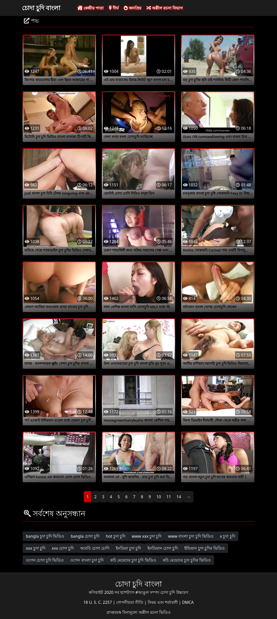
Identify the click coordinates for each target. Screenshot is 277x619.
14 (178, 496)
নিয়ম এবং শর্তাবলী (163, 602)
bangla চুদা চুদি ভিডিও (45, 536)
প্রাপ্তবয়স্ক (114, 612)
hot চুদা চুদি (115, 536)
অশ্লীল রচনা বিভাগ (164, 8)
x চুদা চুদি (227, 536)
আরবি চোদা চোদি (94, 548)
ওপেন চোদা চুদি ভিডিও (45, 560)
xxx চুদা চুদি (35, 548)
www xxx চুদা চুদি (147, 536)
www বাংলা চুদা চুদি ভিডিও (190, 536)
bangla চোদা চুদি (85, 536)
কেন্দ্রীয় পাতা (90, 8)
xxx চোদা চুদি (63, 548)
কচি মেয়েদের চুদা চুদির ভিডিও (187, 560)
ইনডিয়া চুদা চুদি (128, 548)
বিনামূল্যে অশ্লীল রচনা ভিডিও (146, 612)
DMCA (188, 602)
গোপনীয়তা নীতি (130, 602)
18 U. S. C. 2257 (98, 602)
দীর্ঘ (113, 8)
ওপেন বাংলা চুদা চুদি (86, 560)
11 (168, 496)
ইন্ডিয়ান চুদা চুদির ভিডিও (204, 548)
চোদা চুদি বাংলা (41, 7)
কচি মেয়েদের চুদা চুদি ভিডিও (133, 560)
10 (158, 496)
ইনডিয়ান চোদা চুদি (162, 548)
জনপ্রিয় (132, 8)
